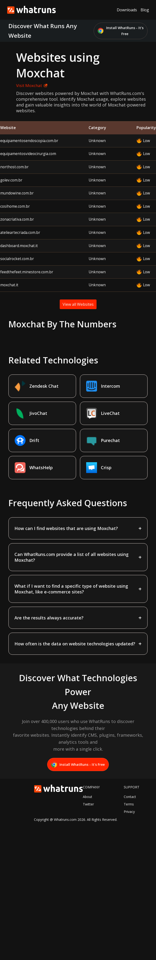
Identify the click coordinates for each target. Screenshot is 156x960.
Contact (130, 796)
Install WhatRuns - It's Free (120, 30)
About (87, 796)
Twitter (88, 804)
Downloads (127, 9)
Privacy (129, 811)
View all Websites (78, 304)
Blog (145, 9)
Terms (129, 804)
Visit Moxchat (31, 85)
